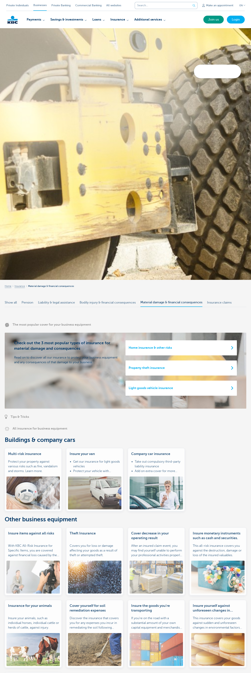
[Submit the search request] (193, 5)
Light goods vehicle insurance (151, 388)
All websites (113, 5)
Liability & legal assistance (56, 302)
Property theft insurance (147, 368)
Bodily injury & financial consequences (108, 302)
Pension (27, 302)
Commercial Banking (88, 5)
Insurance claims (219, 302)
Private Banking (61, 5)
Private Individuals (17, 5)
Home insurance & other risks (150, 348)
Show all (11, 302)
